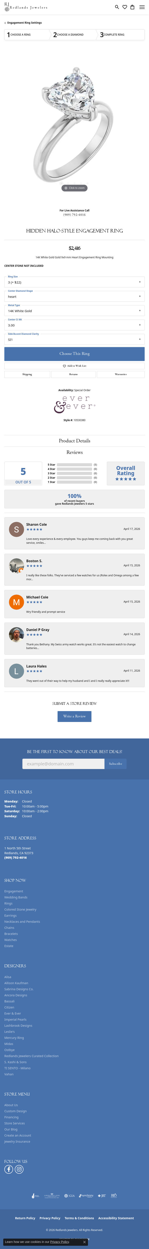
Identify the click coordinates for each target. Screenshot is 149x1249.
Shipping (27, 374)
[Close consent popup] (84, 1242)
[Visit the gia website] (69, 1196)
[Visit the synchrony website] (86, 1196)
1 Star (51, 482)
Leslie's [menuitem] (9, 1032)
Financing (11, 1117)
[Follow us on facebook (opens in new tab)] (8, 1169)
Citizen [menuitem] (9, 1007)
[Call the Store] (15, 857)
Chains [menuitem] (9, 928)
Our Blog (10, 1129)
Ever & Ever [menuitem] (12, 1013)
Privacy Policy (50, 1218)
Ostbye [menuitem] (9, 1050)
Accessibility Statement (116, 1218)
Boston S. (34, 561)
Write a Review (74, 716)
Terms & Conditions (79, 1218)
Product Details (74, 441)
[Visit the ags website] (52, 1196)
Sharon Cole (36, 524)
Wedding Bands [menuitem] (15, 897)
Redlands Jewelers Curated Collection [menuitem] (31, 1056)
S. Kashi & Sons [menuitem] (15, 1062)
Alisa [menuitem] (7, 977)
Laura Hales (36, 666)
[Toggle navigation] (142, 7)
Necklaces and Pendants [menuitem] (22, 921)
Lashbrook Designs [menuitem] (18, 1025)
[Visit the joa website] (36, 1196)
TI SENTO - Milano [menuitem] (17, 1068)
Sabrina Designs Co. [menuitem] (18, 989)
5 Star (51, 464)
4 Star (51, 469)
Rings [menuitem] (8, 903)
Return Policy (25, 1218)
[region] (74, 128)
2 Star (51, 477)
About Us (11, 1105)
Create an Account (17, 1135)
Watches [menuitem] (10, 940)
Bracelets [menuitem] (11, 934)
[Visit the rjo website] (114, 1196)
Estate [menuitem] (8, 946)
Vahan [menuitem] (8, 1074)
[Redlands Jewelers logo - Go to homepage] (26, 7)
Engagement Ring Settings (24, 23)
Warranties (121, 374)
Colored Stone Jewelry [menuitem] (20, 909)
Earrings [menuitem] (10, 915)
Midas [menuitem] (8, 1044)
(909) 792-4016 (74, 215)
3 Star (51, 473)
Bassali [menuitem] (9, 1001)
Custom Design (15, 1111)
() (95, 464)
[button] (117, 7)
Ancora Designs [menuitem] (15, 995)
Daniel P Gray (37, 629)
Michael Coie (37, 597)
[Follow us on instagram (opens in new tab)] (19, 1169)
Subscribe (115, 764)
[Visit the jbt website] (102, 1196)
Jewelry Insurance (17, 1141)
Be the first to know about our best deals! (74, 752)
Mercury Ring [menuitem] (14, 1038)
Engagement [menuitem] (13, 891)
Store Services (14, 1123)
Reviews (74, 452)
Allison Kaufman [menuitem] (16, 983)
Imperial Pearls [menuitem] (15, 1019)
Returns (73, 374)
